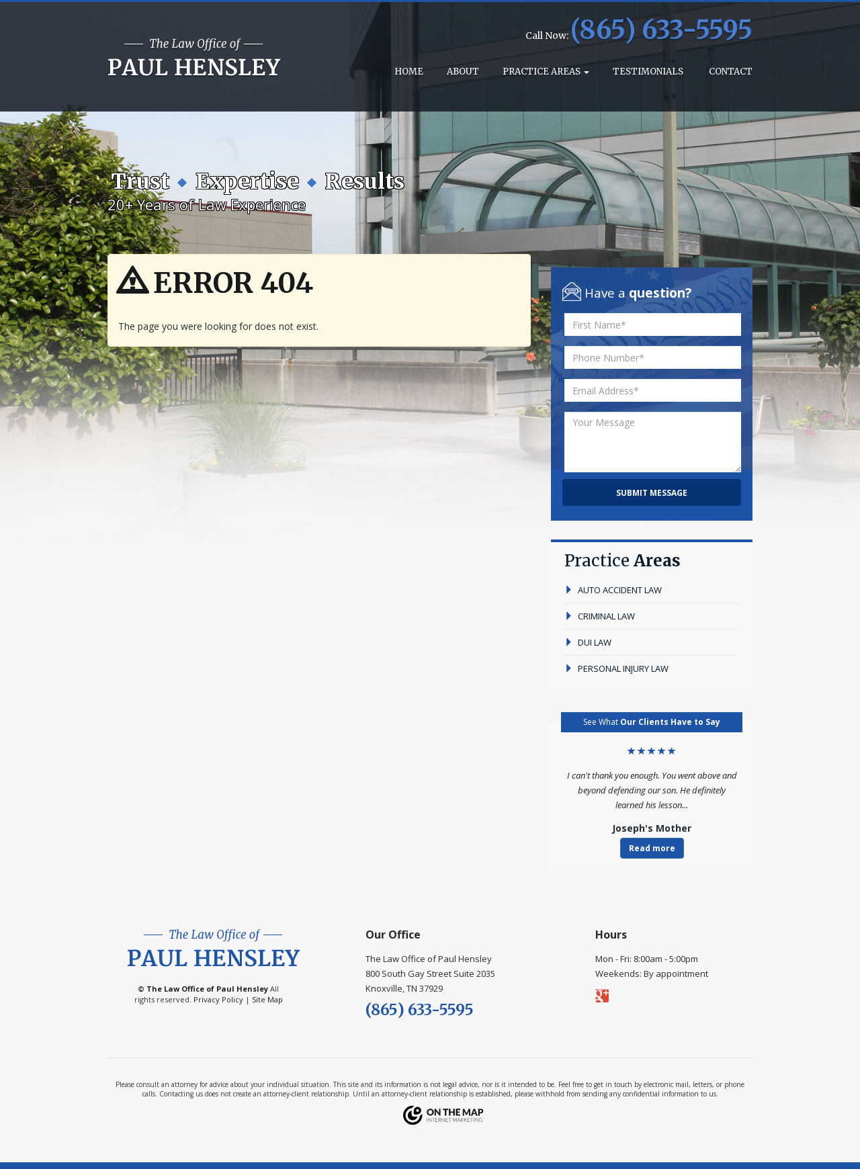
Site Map (267, 999)
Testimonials (648, 71)
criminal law (599, 616)
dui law (587, 642)
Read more (652, 848)
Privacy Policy (218, 999)
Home (407, 71)
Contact (729, 71)
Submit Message (651, 493)
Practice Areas (546, 71)
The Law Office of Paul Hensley (207, 989)
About (463, 71)
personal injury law (616, 668)
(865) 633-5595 (661, 30)
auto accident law (613, 590)
